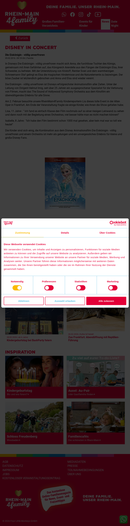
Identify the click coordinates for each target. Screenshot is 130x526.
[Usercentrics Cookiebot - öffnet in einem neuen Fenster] (112, 223)
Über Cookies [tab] (107, 232)
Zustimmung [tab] (22, 232)
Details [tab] (65, 232)
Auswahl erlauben (65, 300)
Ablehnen (23, 300)
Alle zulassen (106, 300)
